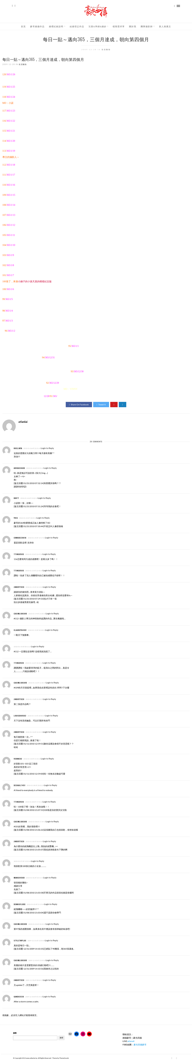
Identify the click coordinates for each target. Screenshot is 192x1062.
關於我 (132, 26)
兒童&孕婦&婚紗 (97, 26)
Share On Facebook (79, 404)
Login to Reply (47, 448)
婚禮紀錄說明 (56, 26)
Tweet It (101, 404)
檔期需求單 (119, 26)
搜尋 (15, 1033)
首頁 (23, 26)
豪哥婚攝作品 (37, 26)
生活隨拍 (106, 50)
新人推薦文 (165, 26)
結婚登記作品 (77, 26)
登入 (17, 1015)
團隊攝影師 (147, 26)
